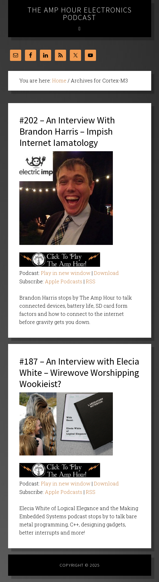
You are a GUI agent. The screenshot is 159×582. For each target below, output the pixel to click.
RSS (90, 281)
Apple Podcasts (63, 281)
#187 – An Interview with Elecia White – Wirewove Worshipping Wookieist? (79, 372)
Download (106, 273)
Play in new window (65, 273)
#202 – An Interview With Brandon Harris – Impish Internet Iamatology (67, 131)
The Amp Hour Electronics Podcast (79, 13)
